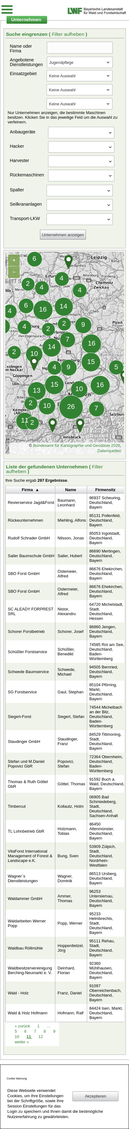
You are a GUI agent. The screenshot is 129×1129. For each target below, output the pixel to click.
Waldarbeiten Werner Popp (27, 923)
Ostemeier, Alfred (67, 573)
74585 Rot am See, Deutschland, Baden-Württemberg (106, 651)
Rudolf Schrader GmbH (29, 538)
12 (40, 1036)
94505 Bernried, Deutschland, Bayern (103, 672)
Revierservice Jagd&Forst (31, 502)
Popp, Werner (69, 923)
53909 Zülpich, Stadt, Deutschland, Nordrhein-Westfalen (102, 856)
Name (70, 489)
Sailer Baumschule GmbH (31, 555)
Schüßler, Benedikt (66, 651)
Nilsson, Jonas (70, 538)
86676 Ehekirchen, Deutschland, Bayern (106, 574)
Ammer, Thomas (64, 898)
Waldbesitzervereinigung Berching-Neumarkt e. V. (30, 970)
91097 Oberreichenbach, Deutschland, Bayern (105, 992)
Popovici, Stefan (65, 763)
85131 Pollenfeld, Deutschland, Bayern (105, 520)
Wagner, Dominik (64, 878)
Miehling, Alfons (71, 520)
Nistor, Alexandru (66, 611)
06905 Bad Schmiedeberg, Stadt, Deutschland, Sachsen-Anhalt (103, 806)
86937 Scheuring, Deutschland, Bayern (105, 502)
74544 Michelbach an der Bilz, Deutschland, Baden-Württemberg (105, 716)
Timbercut (17, 806)
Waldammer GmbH (25, 898)
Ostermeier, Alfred (67, 591)
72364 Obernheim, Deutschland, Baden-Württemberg (106, 763)
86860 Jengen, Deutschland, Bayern (102, 631)
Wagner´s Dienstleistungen (23, 878)
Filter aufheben (69, 34)
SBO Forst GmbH (23, 573)
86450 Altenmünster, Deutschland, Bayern (101, 831)
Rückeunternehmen (25, 520)
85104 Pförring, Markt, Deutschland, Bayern (103, 691)
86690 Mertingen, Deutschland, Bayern (105, 556)
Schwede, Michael (66, 672)
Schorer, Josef (70, 631)
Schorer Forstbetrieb (26, 631)
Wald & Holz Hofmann (27, 1013)
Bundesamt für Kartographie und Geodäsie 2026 (76, 445)
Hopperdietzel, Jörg (70, 948)
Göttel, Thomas (71, 784)
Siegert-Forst (19, 716)
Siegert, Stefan (70, 716)
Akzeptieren (95, 1096)
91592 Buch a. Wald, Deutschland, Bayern (106, 784)
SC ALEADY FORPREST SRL (30, 611)
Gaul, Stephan (70, 692)
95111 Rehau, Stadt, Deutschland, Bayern (102, 948)
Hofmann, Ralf (70, 1013)
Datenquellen (109, 450)
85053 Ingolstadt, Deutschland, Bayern (104, 538)
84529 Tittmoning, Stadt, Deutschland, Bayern (105, 741)
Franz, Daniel (69, 993)
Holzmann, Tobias (67, 831)
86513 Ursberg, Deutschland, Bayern (103, 878)
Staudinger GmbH (24, 741)
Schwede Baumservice (28, 671)
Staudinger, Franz (67, 741)
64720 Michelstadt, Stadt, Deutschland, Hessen (106, 611)
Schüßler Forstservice (27, 651)
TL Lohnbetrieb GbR (26, 831)
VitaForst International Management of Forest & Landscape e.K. (30, 856)
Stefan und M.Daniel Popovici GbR (26, 763)
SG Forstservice (22, 692)
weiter (22, 1042)
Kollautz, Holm (70, 806)
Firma (27, 489)
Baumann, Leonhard (66, 502)
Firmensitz (105, 489)
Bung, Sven (67, 856)
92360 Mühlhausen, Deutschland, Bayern (101, 970)
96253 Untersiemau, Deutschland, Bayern (101, 898)
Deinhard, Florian (66, 970)
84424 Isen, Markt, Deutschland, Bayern (106, 1013)
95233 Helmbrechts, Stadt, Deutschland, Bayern (101, 923)
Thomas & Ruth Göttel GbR (28, 784)
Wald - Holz (18, 993)
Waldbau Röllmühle (25, 948)
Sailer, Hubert (69, 555)
